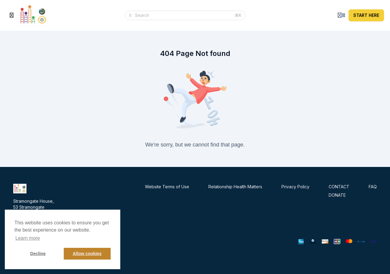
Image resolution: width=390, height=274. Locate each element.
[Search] (183, 15)
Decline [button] (38, 253)
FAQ (373, 186)
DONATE (337, 195)
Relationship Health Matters (235, 186)
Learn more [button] (27, 238)
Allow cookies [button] (87, 253)
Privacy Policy (295, 186)
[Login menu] (341, 15)
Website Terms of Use (167, 186)
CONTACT (339, 186)
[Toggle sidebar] (11, 15)
